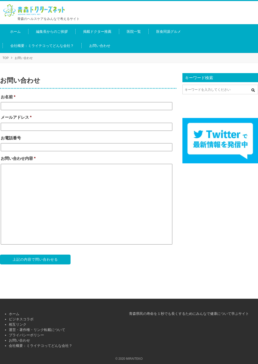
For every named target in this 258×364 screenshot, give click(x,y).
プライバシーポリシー (26, 335)
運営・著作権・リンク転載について (37, 330)
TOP (6, 58)
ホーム (14, 314)
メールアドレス (16, 117)
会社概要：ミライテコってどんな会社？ (40, 346)
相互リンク (17, 324)
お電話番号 (11, 138)
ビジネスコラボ (21, 319)
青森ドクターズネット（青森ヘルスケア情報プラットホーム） (38, 10)
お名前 (8, 97)
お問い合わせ (19, 340)
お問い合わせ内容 (18, 158)
